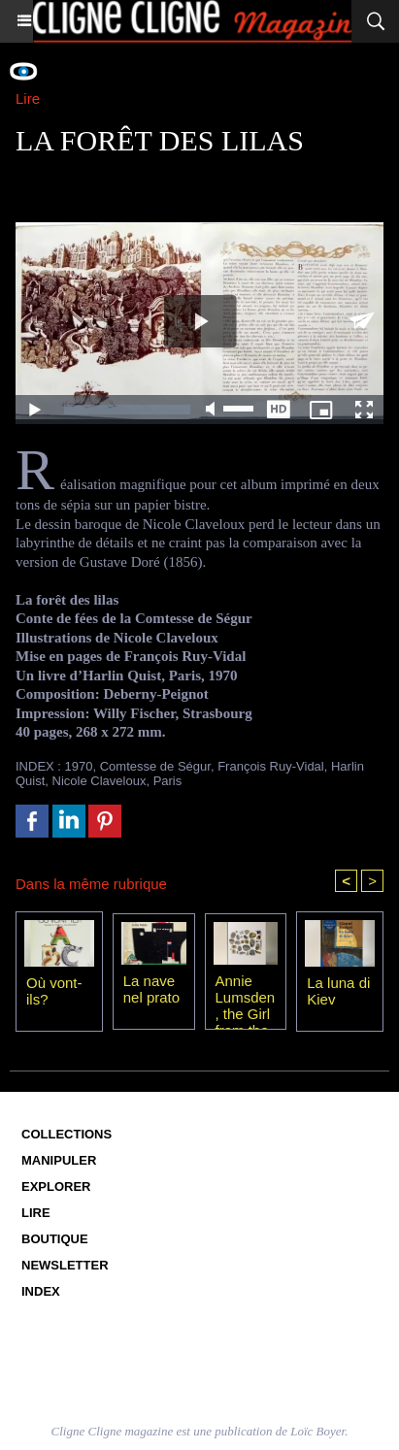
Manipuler (58, 1160)
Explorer (56, 1186)
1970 (79, 766)
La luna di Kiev (338, 990)
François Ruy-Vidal (270, 766)
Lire (35, 1212)
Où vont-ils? (54, 990)
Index (40, 1291)
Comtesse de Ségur (155, 766)
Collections (66, 1134)
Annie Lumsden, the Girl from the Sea (246, 996)
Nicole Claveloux (99, 781)
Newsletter (65, 1265)
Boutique (54, 1239)
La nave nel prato (151, 988)
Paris (168, 781)
